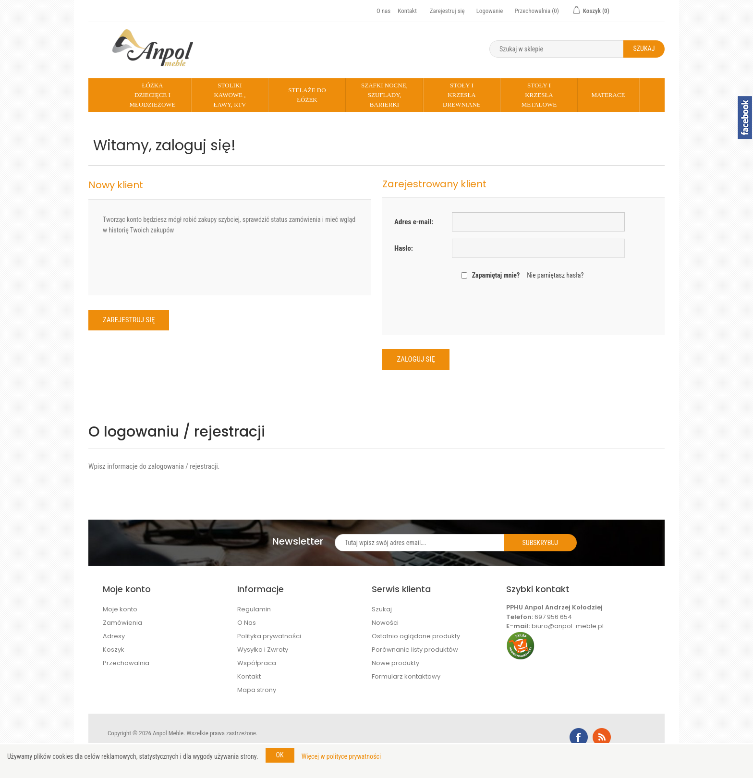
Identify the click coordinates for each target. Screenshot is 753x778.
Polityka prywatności (269, 636)
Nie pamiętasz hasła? (555, 275)
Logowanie (489, 10)
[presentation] (523, 306)
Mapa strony (256, 689)
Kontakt (407, 10)
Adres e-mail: (413, 222)
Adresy (114, 636)
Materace (608, 94)
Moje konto (120, 609)
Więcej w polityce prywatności (341, 756)
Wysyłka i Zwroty (262, 649)
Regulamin (254, 609)
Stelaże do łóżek (307, 94)
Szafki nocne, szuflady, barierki (384, 95)
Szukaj (382, 609)
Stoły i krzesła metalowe (539, 95)
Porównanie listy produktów (415, 649)
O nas (383, 10)
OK (280, 755)
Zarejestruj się (447, 10)
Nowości (385, 622)
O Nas (246, 622)
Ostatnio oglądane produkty (416, 636)
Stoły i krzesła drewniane (462, 95)
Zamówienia (122, 622)
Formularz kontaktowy (406, 676)
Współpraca (256, 663)
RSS (602, 737)
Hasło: (403, 248)
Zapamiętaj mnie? (496, 275)
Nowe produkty (395, 663)
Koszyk (113, 649)
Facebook (579, 737)
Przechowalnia (126, 663)
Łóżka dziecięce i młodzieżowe (152, 95)
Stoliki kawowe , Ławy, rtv (229, 95)
